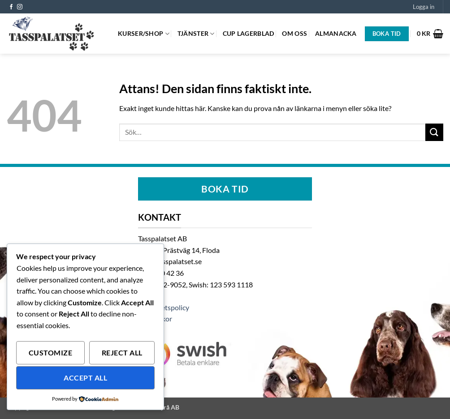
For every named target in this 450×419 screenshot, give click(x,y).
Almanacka (336, 33)
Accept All (85, 378)
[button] (423, 6)
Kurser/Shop (143, 34)
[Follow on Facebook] (11, 7)
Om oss (294, 33)
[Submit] (434, 132)
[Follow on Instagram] (19, 7)
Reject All (122, 353)
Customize (50, 353)
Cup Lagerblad (248, 33)
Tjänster (196, 34)
